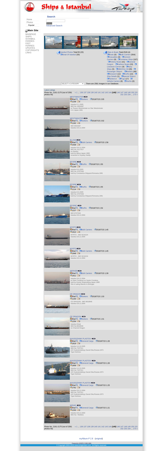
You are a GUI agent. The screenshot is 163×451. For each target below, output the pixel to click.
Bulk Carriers (124, 55)
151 (136, 92)
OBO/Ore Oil (122, 69)
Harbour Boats (122, 64)
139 (92, 92)
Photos (30, 22)
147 (121, 92)
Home (29, 19)
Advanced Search (54, 26)
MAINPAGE (30, 34)
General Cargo (86, 341)
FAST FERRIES (29, 44)
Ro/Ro (125, 74)
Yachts (128, 81)
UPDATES (30, 48)
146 (118, 92)
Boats (110, 55)
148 (125, 92)
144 (109, 92)
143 (106, 92)
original (99, 439)
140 (95, 92)
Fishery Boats (114, 62)
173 (134, 95)
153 (125, 95)
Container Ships (125, 59)
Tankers (112, 79)
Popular (31, 25)
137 (84, 92)
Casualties (112, 57)
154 (129, 95)
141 (99, 92)
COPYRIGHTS (32, 50)
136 (81, 92)
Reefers (128, 71)
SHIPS (28, 36)
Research (112, 74)
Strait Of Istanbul (68, 55)
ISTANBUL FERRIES (30, 40)
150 (132, 92)
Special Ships (128, 76)
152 (121, 95)
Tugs (122, 79)
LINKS (28, 53)
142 (102, 92)
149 (129, 92)
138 (88, 92)
